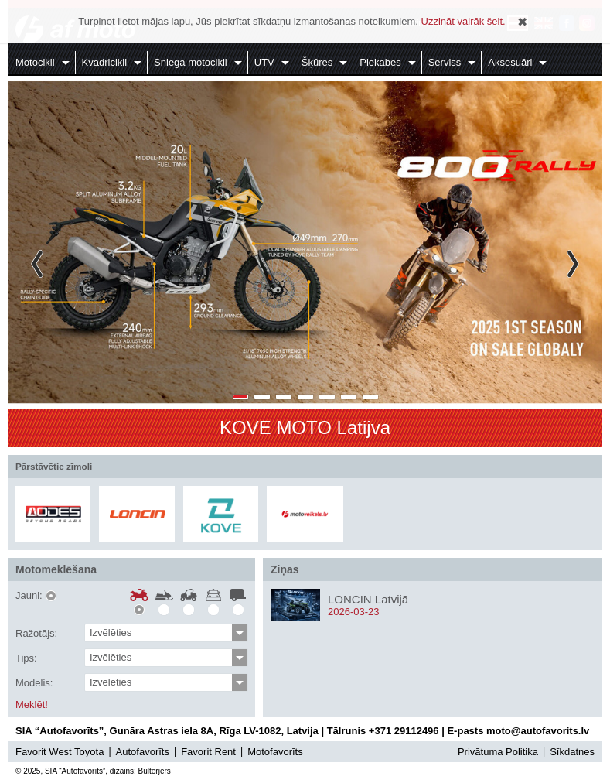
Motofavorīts (275, 751)
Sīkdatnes (572, 751)
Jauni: (29, 595)
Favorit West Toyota (59, 751)
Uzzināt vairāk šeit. (463, 21)
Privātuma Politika (498, 751)
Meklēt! (31, 704)
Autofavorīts (142, 751)
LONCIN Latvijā (368, 599)
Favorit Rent (208, 751)
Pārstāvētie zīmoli (53, 466)
